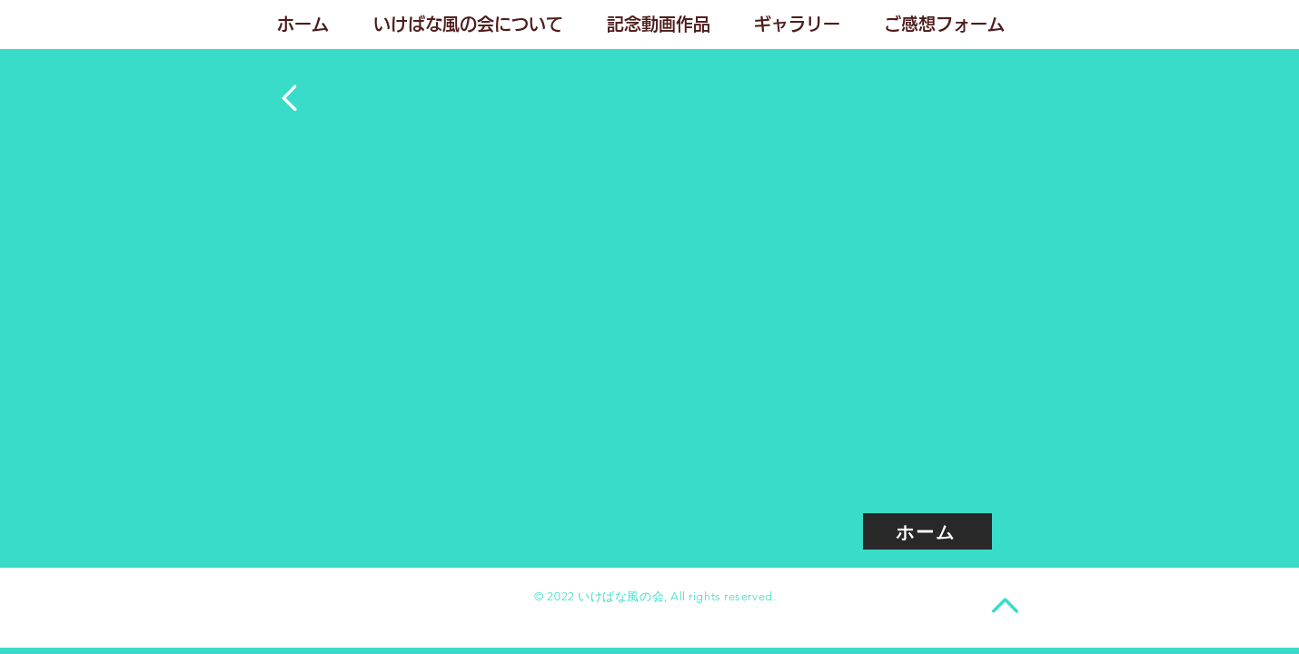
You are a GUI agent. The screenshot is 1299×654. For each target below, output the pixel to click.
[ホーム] (927, 531)
